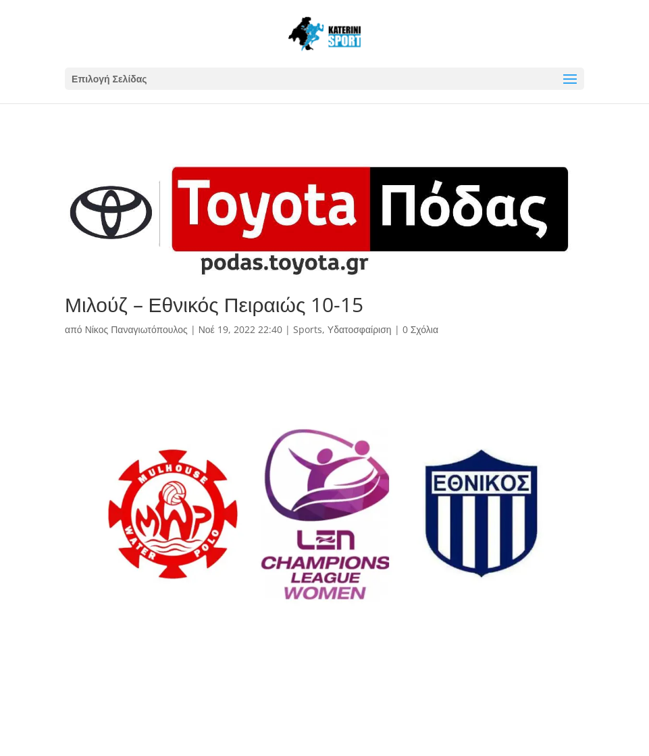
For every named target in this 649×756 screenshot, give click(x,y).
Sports (307, 329)
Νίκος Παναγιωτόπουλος (136, 329)
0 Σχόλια (420, 329)
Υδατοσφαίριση (360, 329)
